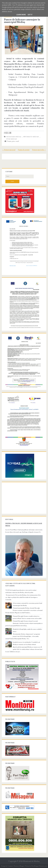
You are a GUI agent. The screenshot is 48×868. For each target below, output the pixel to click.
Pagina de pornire (24, 150)
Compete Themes (13, 866)
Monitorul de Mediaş (31, 861)
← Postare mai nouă (8, 150)
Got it (30, 15)
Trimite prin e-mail (12, 141)
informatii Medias (31, 137)
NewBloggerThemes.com (39, 866)
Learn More (21, 15)
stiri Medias (11, 139)
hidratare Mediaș (13, 137)
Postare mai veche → (39, 150)
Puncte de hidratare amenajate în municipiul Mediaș (22, 21)
